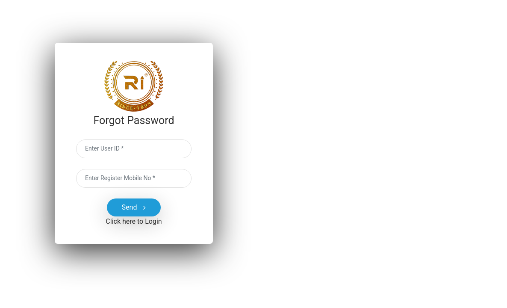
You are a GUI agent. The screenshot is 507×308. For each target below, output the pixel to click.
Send (134, 207)
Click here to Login (134, 221)
